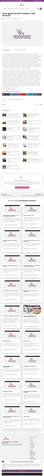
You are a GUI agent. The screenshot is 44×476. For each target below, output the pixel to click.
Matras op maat (26, 341)
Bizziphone (27, 83)
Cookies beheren (22, 474)
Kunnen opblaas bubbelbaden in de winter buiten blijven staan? (11, 216)
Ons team (22, 8)
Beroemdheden (32, 444)
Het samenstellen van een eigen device (10, 241)
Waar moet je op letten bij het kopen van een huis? (31, 241)
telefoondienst (14, 76)
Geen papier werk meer (28, 215)
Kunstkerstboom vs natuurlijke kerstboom (30, 392)
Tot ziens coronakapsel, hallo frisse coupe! (10, 266)
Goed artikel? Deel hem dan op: (20, 50)
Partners (5, 8)
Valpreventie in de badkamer (29, 366)
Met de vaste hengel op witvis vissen (11, 316)
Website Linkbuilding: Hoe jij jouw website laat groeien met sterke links (33, 453)
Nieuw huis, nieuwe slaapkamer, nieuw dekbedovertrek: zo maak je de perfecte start (33, 129)
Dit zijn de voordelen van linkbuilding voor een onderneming (31, 266)
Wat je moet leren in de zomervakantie (8, 367)
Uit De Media (11, 8)
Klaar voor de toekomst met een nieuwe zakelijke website (30, 317)
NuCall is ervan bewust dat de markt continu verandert (11, 417)
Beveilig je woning (7, 341)
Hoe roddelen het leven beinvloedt (10, 291)
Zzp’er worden (26, 416)
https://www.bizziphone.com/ (8, 89)
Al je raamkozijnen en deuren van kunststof (30, 292)
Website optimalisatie (7, 391)
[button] (41, 461)
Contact (27, 8)
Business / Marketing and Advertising (12, 18)
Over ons (17, 8)
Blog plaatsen (32, 447)
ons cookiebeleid (36, 466)
